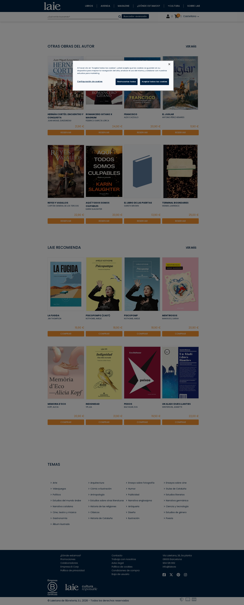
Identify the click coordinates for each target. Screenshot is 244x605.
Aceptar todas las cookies (154, 81)
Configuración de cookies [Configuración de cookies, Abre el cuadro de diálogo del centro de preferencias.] (90, 81)
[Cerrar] (169, 64)
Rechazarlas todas (126, 81)
